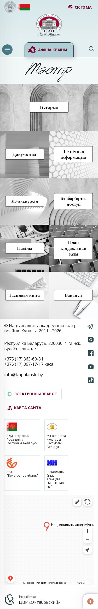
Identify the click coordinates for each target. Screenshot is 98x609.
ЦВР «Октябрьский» (39, 602)
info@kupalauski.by (23, 374)
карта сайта (24, 408)
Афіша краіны (47, 50)
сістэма (80, 7)
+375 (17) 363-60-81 (23, 359)
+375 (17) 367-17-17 (23, 364)
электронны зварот (32, 393)
